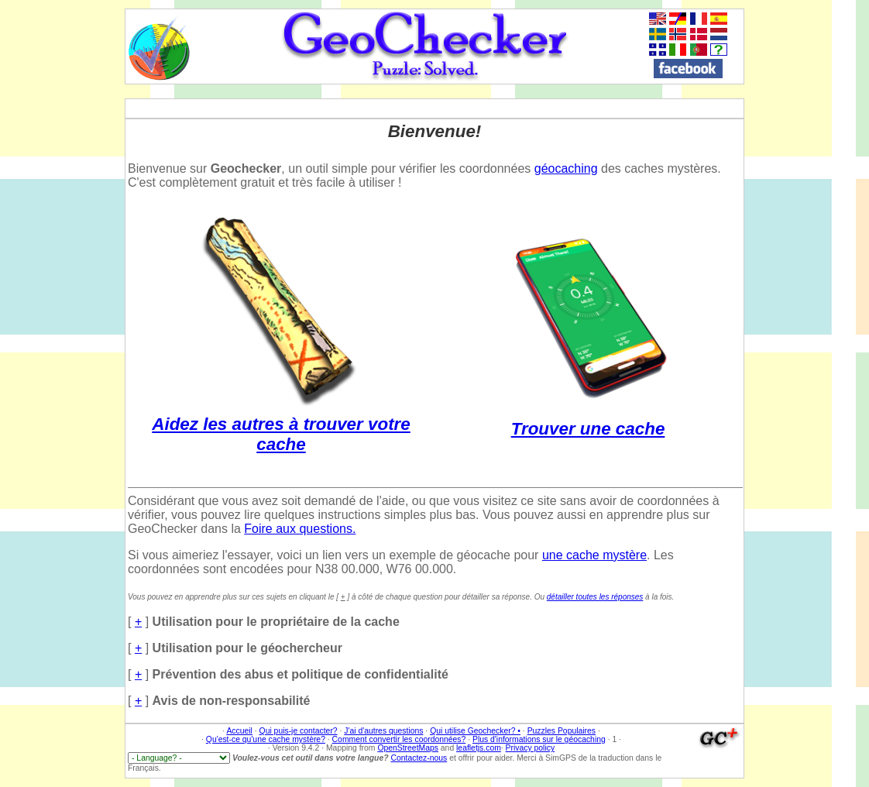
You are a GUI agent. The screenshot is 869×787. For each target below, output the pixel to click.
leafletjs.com (478, 748)
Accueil (239, 731)
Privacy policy (530, 748)
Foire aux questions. (300, 528)
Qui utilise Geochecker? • (475, 731)
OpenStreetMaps (407, 748)
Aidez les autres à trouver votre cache (281, 424)
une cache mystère (594, 555)
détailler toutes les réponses (595, 597)
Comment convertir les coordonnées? (399, 739)
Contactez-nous (418, 758)
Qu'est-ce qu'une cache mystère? (265, 739)
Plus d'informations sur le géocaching (539, 739)
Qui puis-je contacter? (298, 731)
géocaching (566, 168)
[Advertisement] (814, 241)
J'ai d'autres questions (383, 731)
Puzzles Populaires (561, 731)
